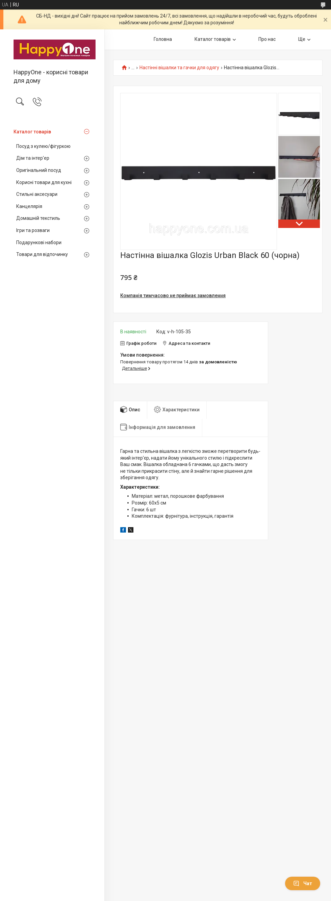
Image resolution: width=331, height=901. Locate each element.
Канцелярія (29, 206)
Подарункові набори (38, 242)
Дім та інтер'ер (32, 158)
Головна (163, 39)
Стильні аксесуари (36, 194)
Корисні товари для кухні (44, 182)
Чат (302, 883)
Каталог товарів (32, 131)
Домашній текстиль (38, 218)
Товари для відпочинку (42, 254)
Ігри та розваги (33, 230)
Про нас (267, 39)
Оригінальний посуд (38, 170)
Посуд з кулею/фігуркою (43, 146)
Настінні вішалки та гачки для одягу (179, 67)
